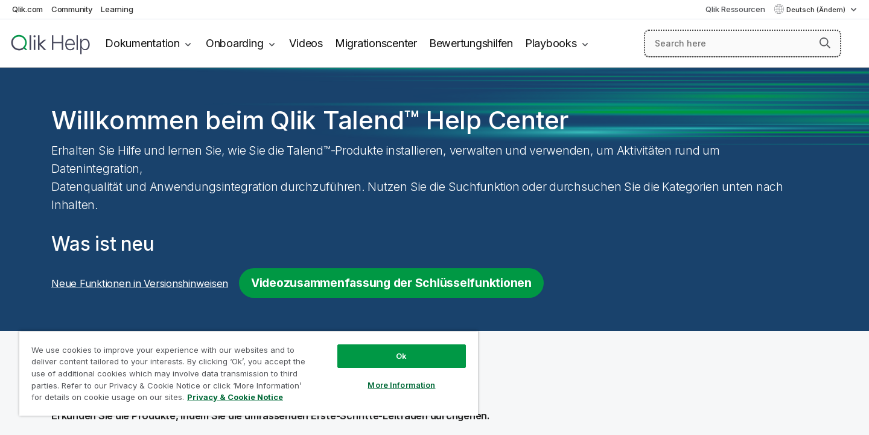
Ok (401, 356)
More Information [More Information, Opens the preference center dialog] (401, 385)
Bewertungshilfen (471, 43)
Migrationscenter (376, 43)
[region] (248, 373)
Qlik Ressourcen (735, 9)
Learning (117, 9)
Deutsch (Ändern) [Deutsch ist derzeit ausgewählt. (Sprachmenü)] (816, 9)
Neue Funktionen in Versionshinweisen (139, 283)
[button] (825, 43)
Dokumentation (142, 43)
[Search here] (742, 43)
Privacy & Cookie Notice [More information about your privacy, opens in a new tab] (235, 397)
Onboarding (235, 43)
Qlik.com (27, 9)
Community (72, 9)
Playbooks (551, 43)
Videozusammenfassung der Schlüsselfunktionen (391, 283)
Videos (306, 43)
